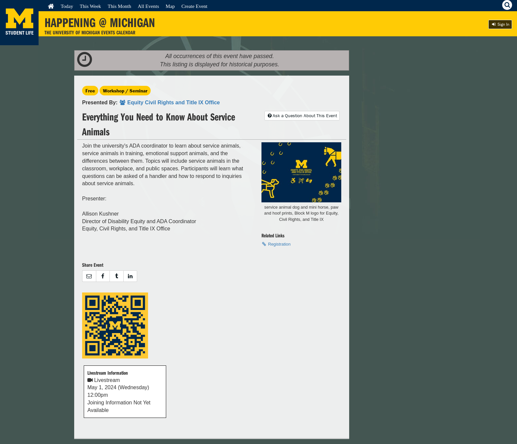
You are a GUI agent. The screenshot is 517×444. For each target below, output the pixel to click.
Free (90, 90)
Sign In (500, 24)
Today (67, 6)
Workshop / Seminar (125, 90)
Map (170, 6)
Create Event (194, 6)
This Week (90, 6)
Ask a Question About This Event (302, 116)
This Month (119, 6)
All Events (148, 6)
